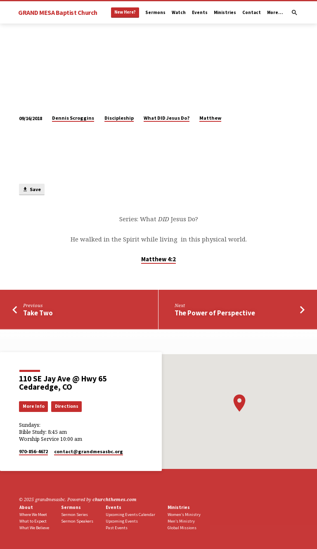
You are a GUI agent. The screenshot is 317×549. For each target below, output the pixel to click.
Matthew (210, 118)
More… (275, 12)
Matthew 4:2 (158, 259)
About (26, 507)
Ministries (225, 12)
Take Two (38, 313)
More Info (34, 406)
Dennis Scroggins (73, 118)
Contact (251, 12)
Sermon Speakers (77, 521)
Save (31, 189)
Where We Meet (33, 514)
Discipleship (119, 118)
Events (200, 12)
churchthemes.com (114, 499)
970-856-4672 (33, 451)
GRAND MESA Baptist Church (57, 12)
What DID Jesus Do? (166, 118)
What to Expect (33, 521)
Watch (179, 12)
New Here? (125, 12)
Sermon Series (74, 514)
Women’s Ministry (184, 514)
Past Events (117, 527)
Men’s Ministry (181, 521)
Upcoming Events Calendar (130, 514)
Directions (66, 406)
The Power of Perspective (215, 313)
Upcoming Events (122, 521)
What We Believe (34, 527)
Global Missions (182, 527)
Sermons (155, 12)
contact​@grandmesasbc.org (88, 451)
